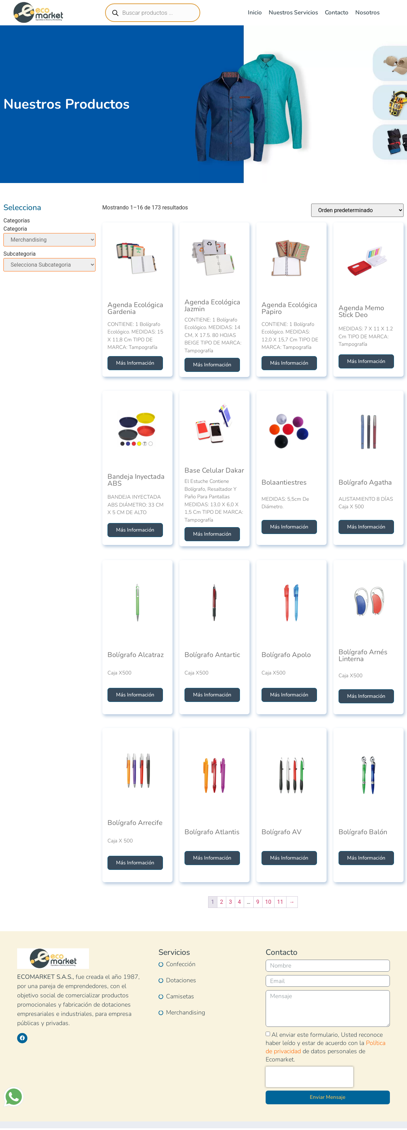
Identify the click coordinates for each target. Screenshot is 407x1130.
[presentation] (309, 1078)
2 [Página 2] (221, 902)
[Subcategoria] (49, 264)
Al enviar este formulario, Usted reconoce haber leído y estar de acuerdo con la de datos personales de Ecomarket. (325, 1048)
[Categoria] (49, 239)
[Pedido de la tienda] (357, 210)
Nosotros (367, 12)
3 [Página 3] (230, 902)
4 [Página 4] (239, 902)
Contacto (336, 12)
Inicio (255, 12)
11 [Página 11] (280, 902)
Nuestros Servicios (293, 12)
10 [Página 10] (268, 902)
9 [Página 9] (257, 902)
